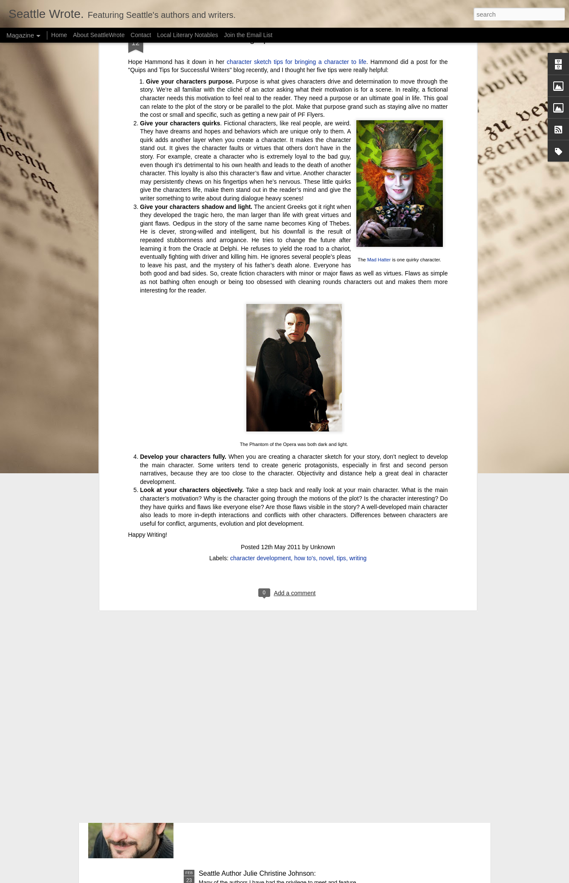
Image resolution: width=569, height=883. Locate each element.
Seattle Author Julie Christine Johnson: (257, 873)
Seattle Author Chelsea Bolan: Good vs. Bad (266, 679)
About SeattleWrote (98, 35)
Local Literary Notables (187, 35)
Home (59, 35)
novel (326, 345)
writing (358, 345)
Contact (140, 35)
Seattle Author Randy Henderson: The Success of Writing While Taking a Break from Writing (274, 780)
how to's (305, 345)
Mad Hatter (378, 46)
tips (341, 345)
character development (260, 345)
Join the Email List (248, 35)
